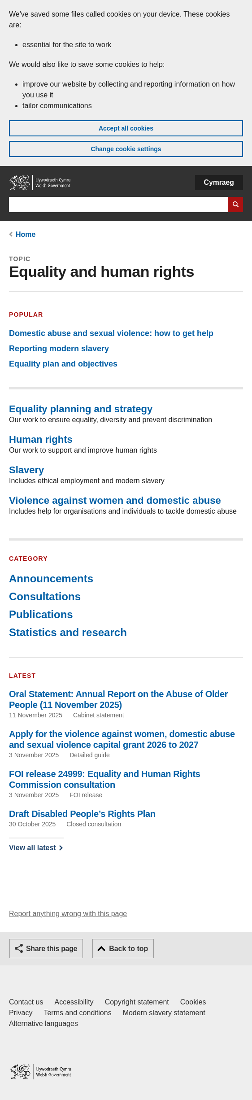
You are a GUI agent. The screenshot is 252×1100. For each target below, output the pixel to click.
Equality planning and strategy (80, 409)
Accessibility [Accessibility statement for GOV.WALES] (73, 1002)
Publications (41, 614)
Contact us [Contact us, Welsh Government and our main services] (26, 1002)
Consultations (45, 596)
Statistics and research (68, 632)
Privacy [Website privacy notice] (20, 1013)
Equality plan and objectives (63, 363)
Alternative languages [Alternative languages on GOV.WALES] (43, 1023)
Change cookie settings (126, 149)
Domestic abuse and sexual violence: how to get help (111, 333)
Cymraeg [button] (219, 182)
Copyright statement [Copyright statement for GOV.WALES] (137, 1002)
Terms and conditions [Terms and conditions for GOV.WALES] (77, 1013)
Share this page (51, 948)
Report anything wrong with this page (68, 913)
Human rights (41, 439)
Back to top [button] (128, 948)
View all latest (32, 847)
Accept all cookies (126, 128)
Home (25, 234)
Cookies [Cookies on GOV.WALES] (193, 1002)
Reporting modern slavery (59, 348)
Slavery (26, 470)
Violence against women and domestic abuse (115, 500)
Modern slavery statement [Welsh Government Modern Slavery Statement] (164, 1013)
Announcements (51, 578)
